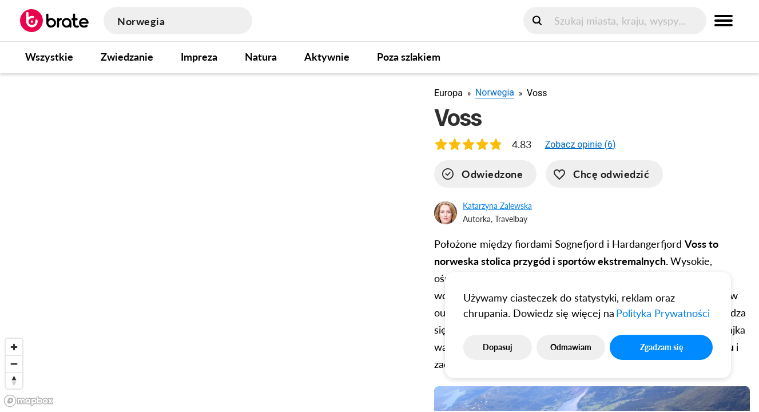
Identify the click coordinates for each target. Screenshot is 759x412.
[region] (208, 242)
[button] (580, 144)
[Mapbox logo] (28, 400)
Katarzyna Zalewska (497, 206)
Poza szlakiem (408, 56)
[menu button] (723, 20)
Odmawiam (570, 347)
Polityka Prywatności (663, 313)
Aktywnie (326, 56)
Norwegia (494, 92)
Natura (261, 56)
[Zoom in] (14, 347)
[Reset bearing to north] (14, 380)
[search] (615, 20)
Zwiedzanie (127, 56)
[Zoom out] (14, 363)
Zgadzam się (661, 347)
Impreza (199, 56)
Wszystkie (49, 56)
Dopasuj (497, 347)
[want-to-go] (604, 174)
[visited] (485, 174)
